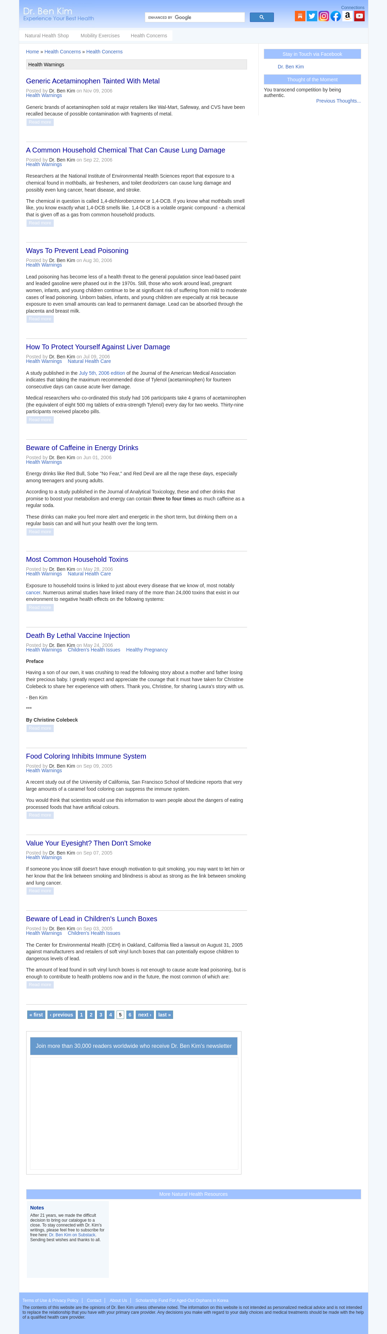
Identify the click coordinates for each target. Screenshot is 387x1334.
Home (32, 51)
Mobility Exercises (152, 35)
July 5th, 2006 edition (102, 373)
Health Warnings (44, 95)
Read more (40, 122)
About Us (118, 1300)
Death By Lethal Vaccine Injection (78, 635)
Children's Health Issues (94, 650)
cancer (33, 592)
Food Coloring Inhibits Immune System (86, 756)
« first (36, 1015)
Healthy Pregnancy (147, 650)
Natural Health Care (89, 361)
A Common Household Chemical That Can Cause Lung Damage (125, 150)
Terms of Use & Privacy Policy (51, 1300)
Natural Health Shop (99, 35)
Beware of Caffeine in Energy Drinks (82, 448)
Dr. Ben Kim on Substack (72, 1234)
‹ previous (61, 1015)
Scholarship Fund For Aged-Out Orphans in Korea (181, 1300)
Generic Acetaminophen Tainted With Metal (93, 81)
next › (144, 1015)
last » (164, 1015)
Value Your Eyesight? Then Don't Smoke (88, 843)
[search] (194, 17)
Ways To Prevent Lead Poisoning (77, 250)
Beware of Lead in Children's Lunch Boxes (91, 919)
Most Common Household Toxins (77, 559)
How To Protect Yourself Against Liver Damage (98, 347)
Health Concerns (201, 35)
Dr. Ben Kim (291, 66)
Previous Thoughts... (338, 101)
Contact (94, 1300)
